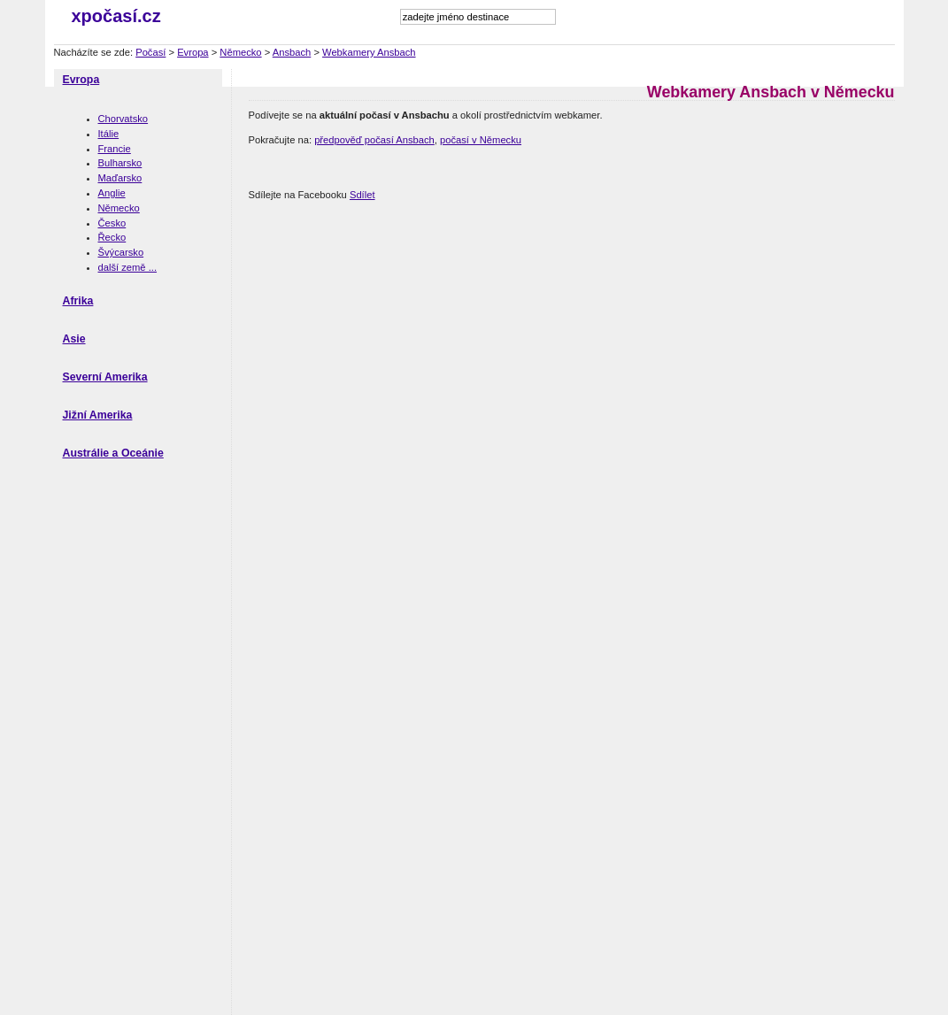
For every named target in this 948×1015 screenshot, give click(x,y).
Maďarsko (120, 178)
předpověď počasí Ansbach (374, 140)
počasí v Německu (480, 140)
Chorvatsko (123, 118)
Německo (240, 52)
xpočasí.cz (116, 16)
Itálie (108, 133)
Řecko (112, 237)
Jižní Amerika (98, 415)
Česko (112, 223)
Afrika (78, 301)
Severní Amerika (105, 377)
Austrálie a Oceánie (113, 453)
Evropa (192, 52)
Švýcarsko (121, 252)
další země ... (128, 267)
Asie (74, 339)
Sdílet (362, 194)
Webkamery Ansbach (369, 52)
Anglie (112, 193)
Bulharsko (120, 163)
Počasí (150, 52)
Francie (114, 148)
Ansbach (292, 52)
